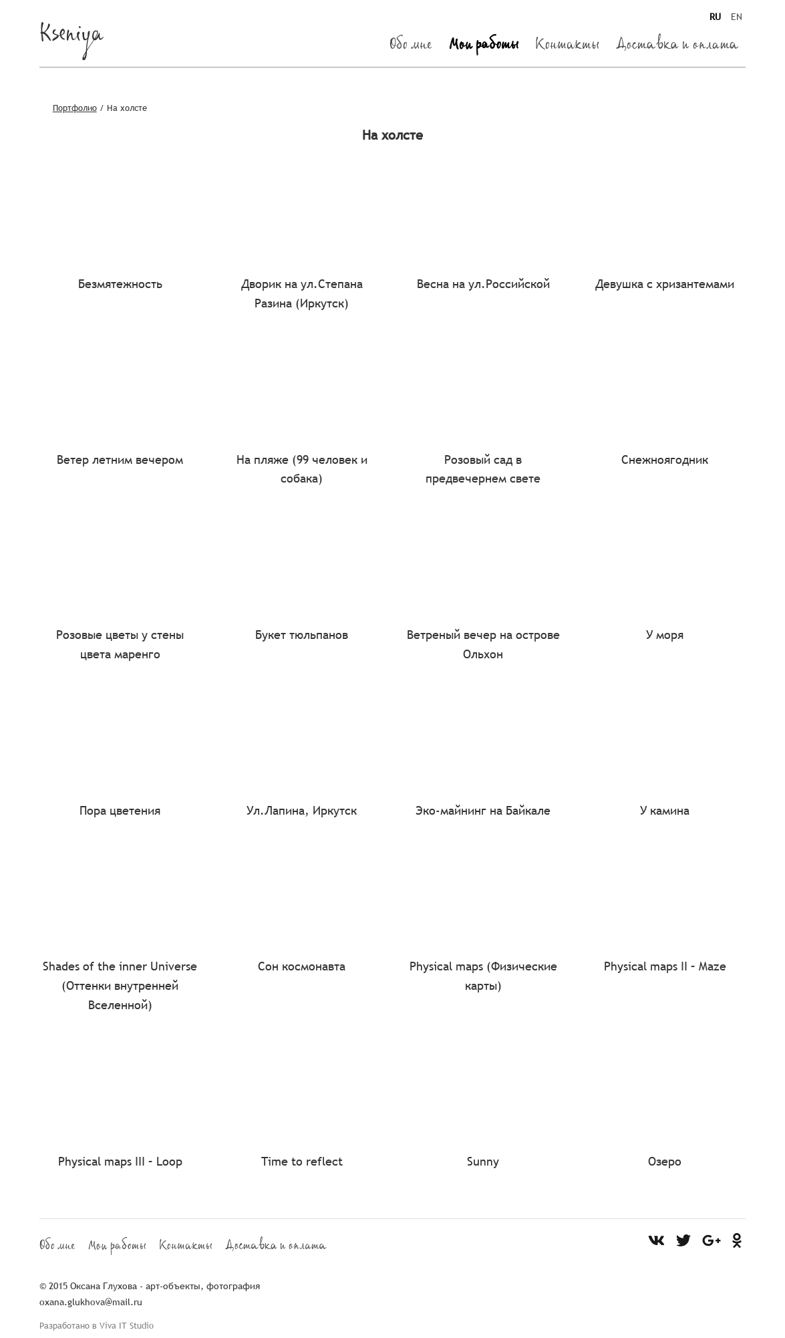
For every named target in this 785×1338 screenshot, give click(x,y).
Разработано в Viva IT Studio (96, 1325)
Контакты (567, 47)
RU (715, 17)
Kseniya (71, 37)
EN (736, 17)
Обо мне (410, 47)
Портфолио (75, 108)
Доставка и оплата (677, 47)
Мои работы (483, 47)
